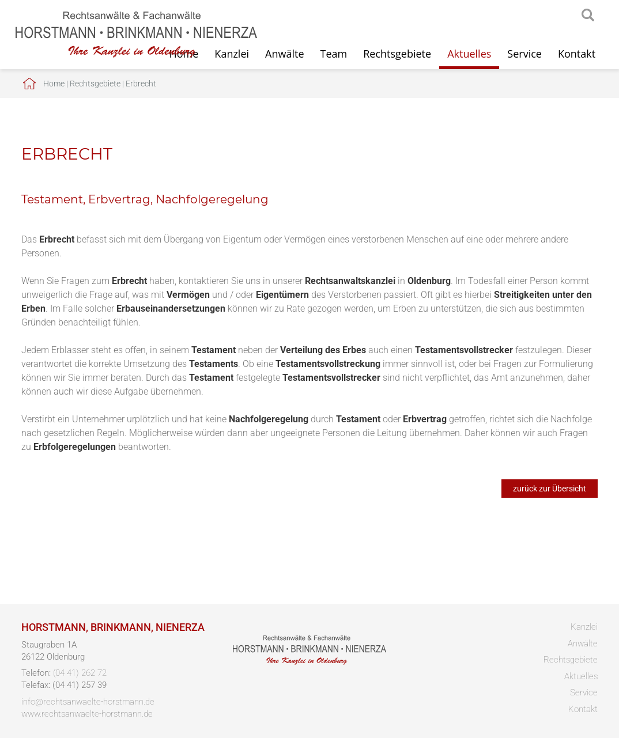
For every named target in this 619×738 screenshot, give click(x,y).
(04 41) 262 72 (80, 673)
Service (524, 53)
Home (54, 83)
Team (334, 53)
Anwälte (284, 53)
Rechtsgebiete (397, 53)
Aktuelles (469, 53)
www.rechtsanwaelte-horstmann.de (87, 714)
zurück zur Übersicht (549, 488)
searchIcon (588, 15)
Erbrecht (141, 83)
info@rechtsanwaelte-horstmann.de (87, 702)
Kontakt (576, 53)
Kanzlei (584, 627)
